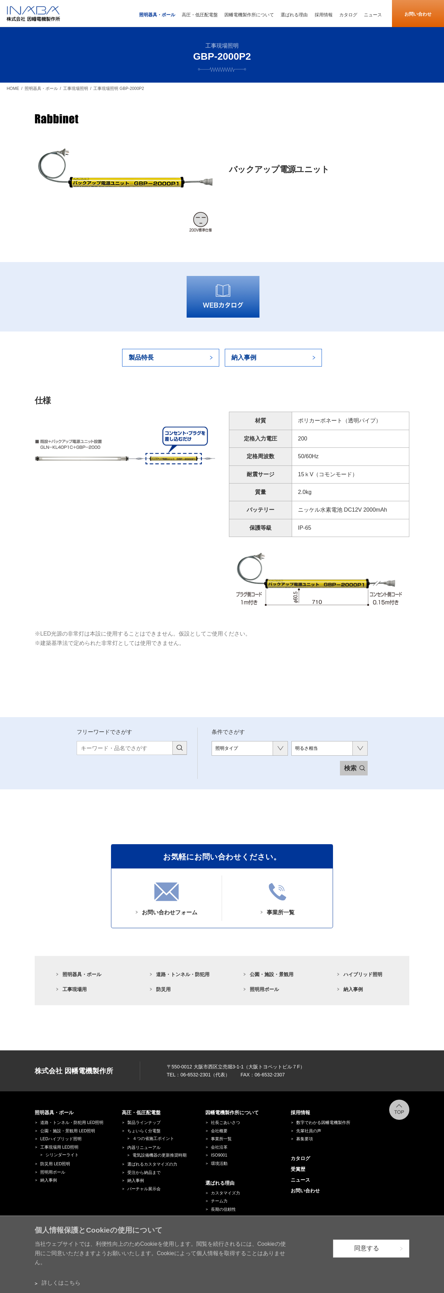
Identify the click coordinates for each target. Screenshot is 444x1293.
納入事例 (243, 357)
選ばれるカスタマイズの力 (152, 1164)
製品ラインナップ (144, 1122)
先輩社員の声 (308, 1130)
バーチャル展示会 (144, 1188)
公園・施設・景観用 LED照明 (67, 1130)
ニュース (300, 1180)
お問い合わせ (418, 14)
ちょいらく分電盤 (144, 1130)
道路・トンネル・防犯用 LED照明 (71, 1122)
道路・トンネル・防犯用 (183, 974)
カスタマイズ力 (225, 1193)
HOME (13, 88)
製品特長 (141, 357)
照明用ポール (264, 989)
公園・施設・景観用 (271, 974)
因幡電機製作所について (232, 1112)
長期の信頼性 (223, 1209)
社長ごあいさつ (225, 1122)
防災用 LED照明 (55, 1163)
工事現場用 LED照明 (59, 1147)
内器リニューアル (144, 1147)
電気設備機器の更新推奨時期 (160, 1155)
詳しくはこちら (61, 1283)
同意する (366, 1248)
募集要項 (304, 1138)
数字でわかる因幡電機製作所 (323, 1122)
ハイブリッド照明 (362, 974)
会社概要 (219, 1130)
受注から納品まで (144, 1172)
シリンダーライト (62, 1154)
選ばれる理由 (219, 1183)
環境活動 (219, 1163)
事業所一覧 (221, 1138)
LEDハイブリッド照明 (61, 1138)
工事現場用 (74, 989)
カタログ (300, 1158)
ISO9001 (219, 1155)
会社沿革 (219, 1147)
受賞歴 (298, 1169)
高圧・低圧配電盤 (141, 1112)
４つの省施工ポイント (153, 1138)
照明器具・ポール (81, 974)
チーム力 (219, 1201)
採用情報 (300, 1112)
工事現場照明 (75, 88)
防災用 (163, 989)
